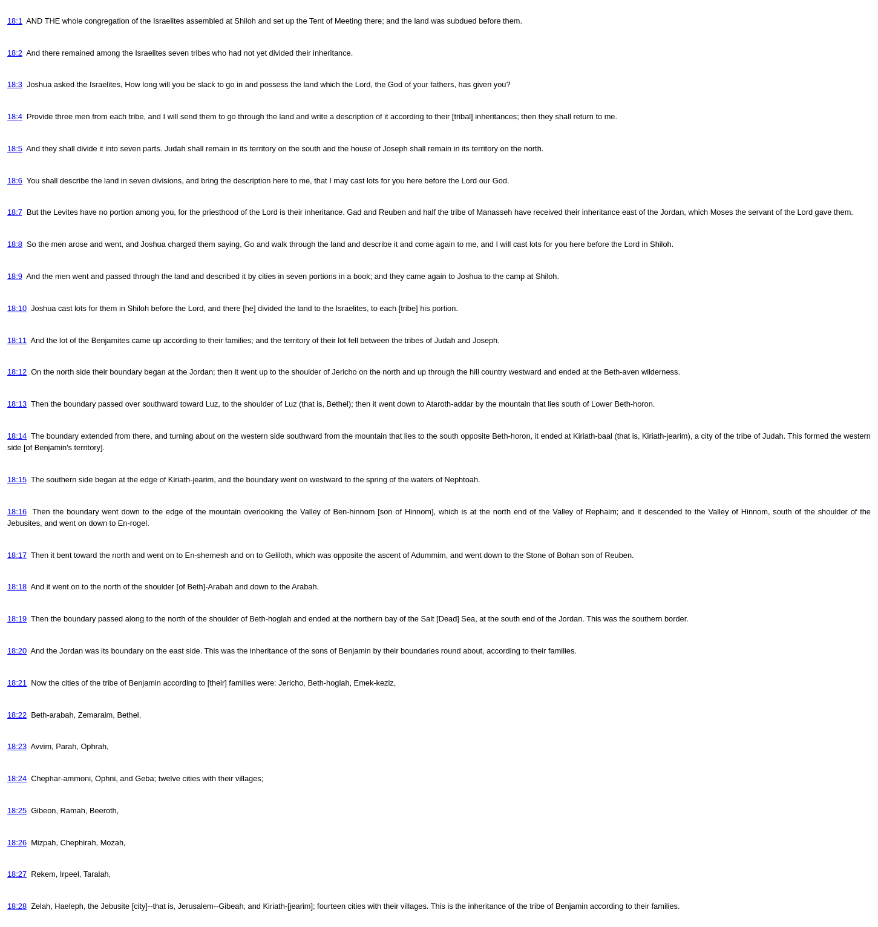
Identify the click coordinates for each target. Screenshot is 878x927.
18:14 (17, 436)
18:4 (14, 116)
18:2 (14, 52)
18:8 (14, 244)
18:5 (14, 148)
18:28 (17, 906)
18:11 (17, 340)
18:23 (17, 746)
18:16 (17, 511)
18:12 (17, 371)
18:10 (17, 308)
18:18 (17, 586)
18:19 (17, 618)
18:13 (17, 403)
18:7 (14, 212)
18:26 (17, 842)
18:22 (17, 714)
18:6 (14, 180)
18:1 (14, 20)
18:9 (14, 276)
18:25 (17, 810)
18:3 (14, 84)
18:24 (17, 778)
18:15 (17, 479)
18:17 (17, 555)
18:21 (17, 682)
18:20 (17, 650)
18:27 (17, 874)
